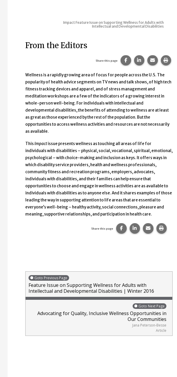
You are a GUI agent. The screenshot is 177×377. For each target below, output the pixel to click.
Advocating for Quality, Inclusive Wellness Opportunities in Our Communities (97, 318)
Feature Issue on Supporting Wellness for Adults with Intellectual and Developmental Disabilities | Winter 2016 (99, 284)
